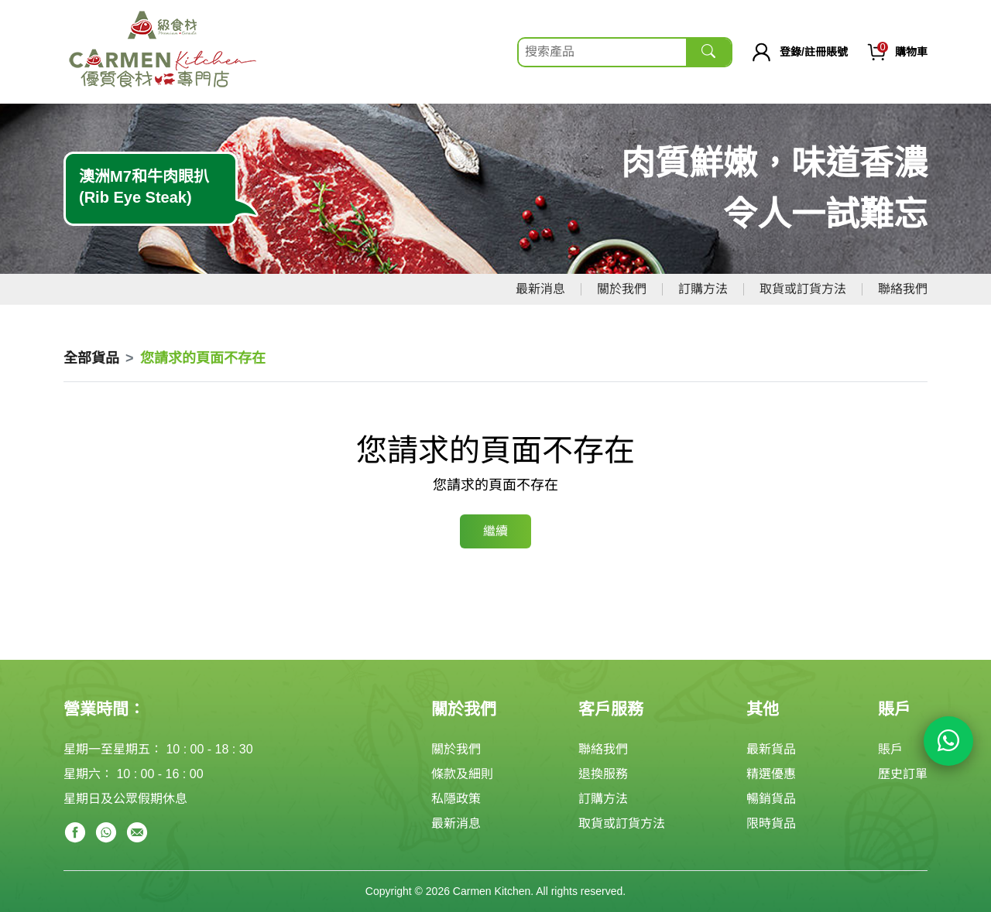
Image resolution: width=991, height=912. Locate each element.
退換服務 (603, 773)
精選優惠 (771, 773)
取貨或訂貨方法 (803, 288)
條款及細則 (462, 773)
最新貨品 (771, 749)
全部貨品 (91, 358)
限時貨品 (771, 823)
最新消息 (540, 288)
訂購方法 (703, 288)
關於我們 (621, 288)
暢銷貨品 (771, 798)
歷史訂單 (903, 773)
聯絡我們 (903, 288)
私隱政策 (456, 798)
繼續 (495, 531)
